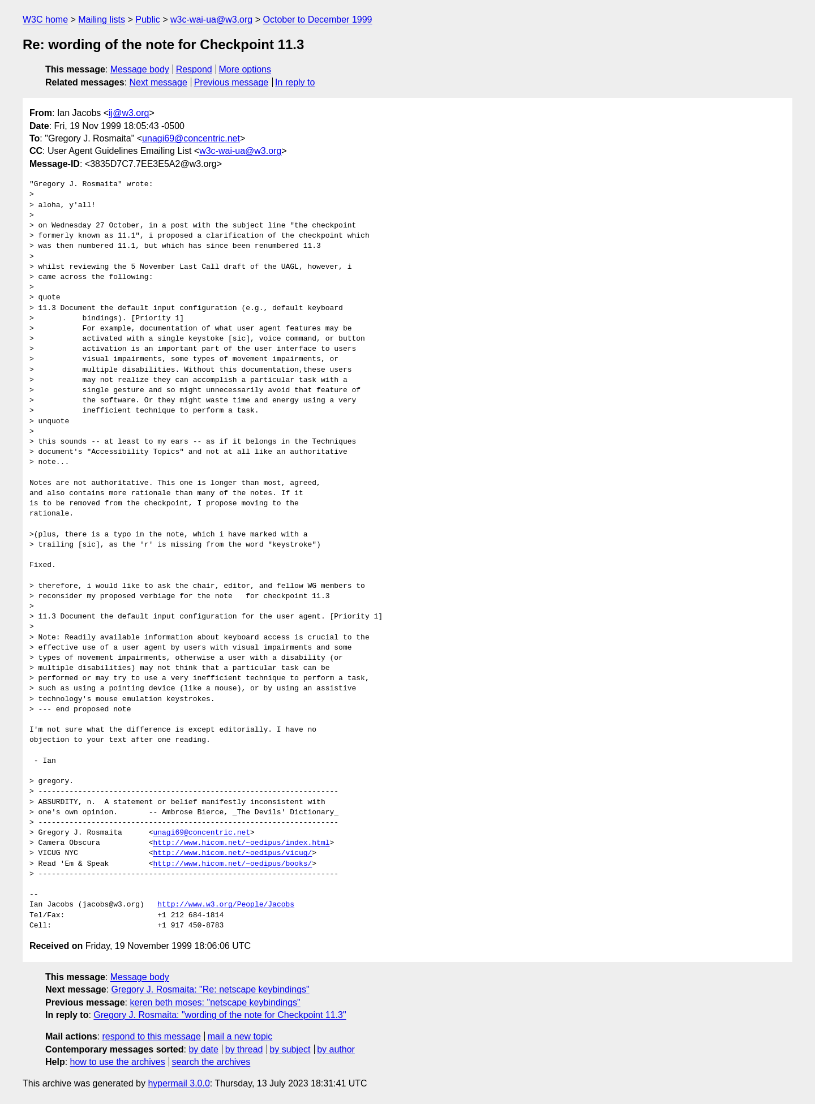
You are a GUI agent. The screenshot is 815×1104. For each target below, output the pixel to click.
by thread (244, 1049)
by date (203, 1049)
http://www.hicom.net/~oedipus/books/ (232, 864)
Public (147, 19)
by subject (289, 1049)
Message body (139, 69)
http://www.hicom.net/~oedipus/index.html (241, 843)
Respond (194, 69)
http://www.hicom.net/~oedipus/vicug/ (232, 853)
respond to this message (151, 1036)
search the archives (211, 1062)
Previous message (231, 82)
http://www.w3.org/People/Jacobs (225, 905)
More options (245, 69)
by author (336, 1049)
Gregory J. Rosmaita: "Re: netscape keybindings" (210, 989)
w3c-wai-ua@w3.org (211, 19)
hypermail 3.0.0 (178, 1083)
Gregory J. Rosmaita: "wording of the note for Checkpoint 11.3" (219, 1015)
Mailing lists (101, 19)
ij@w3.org (129, 113)
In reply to (295, 82)
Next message (158, 82)
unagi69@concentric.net (191, 138)
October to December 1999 (317, 19)
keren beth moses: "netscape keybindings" (215, 1002)
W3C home (45, 19)
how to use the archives (117, 1062)
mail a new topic (240, 1036)
